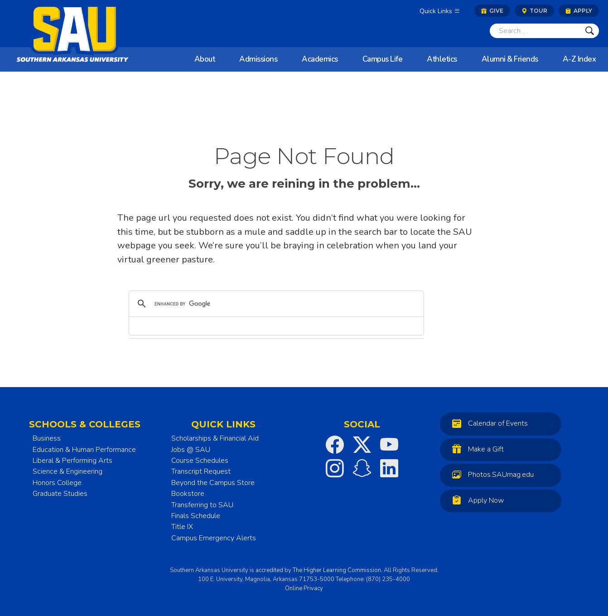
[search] (275, 303)
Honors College (57, 483)
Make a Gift (476, 449)
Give (492, 10)
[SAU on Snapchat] (362, 468)
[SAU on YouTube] (389, 445)
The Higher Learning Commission (337, 570)
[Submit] (589, 31)
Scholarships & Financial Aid (215, 438)
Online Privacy (304, 588)
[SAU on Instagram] (334, 468)
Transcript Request (201, 471)
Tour (534, 10)
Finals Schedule (195, 516)
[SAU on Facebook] (334, 445)
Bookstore (187, 494)
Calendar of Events (488, 423)
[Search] (535, 31)
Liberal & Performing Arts (72, 461)
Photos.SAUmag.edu (491, 474)
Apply (578, 10)
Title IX (182, 527)
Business (47, 438)
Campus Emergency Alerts (213, 538)
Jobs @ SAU (190, 450)
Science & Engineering (67, 471)
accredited (269, 570)
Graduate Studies (60, 494)
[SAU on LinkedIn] (389, 468)
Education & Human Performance (84, 450)
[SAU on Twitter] (362, 445)
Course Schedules (199, 461)
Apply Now (476, 500)
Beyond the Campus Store (213, 483)
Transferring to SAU (202, 505)
